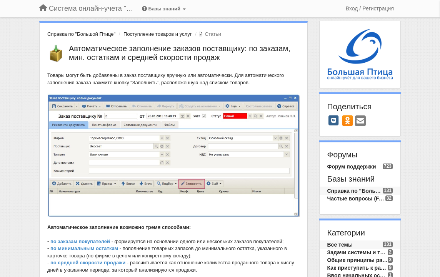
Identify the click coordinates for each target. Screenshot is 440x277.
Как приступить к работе (357, 268)
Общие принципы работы (357, 260)
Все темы (340, 245)
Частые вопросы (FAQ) (356, 198)
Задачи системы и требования (357, 252)
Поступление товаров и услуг (157, 34)
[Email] (360, 121)
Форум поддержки (351, 167)
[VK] (334, 120)
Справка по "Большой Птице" (81, 34)
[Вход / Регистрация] (370, 8)
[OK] (347, 120)
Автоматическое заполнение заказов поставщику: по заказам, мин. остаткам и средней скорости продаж (179, 53)
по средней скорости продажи (87, 262)
